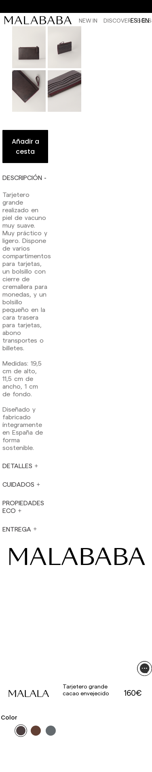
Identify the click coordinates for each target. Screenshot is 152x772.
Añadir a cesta (25, 146)
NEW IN (88, 20)
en (145, 20)
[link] (40, 20)
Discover (117, 20)
